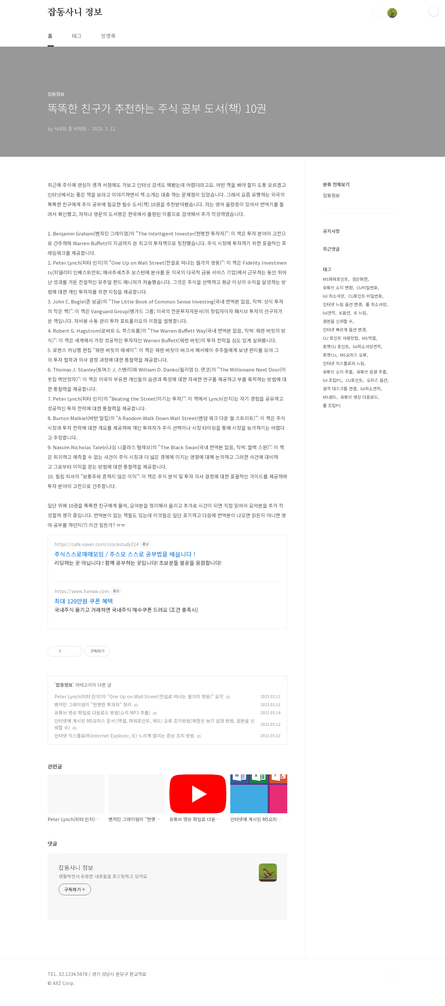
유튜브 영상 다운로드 (359, 397)
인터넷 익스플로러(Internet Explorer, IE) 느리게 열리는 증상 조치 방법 (124, 743)
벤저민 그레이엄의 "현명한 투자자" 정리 (92, 712)
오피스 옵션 (377, 380)
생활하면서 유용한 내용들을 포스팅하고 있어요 (103, 884)
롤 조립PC (332, 405)
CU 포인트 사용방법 (340, 338)
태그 (77, 36)
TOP (392, 984)
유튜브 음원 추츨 (371, 372)
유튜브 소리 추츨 (338, 372)
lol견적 (329, 313)
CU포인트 (354, 380)
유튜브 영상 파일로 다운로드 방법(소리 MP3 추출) (102, 720)
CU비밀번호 (367, 287)
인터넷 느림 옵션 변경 (342, 304)
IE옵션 (344, 313)
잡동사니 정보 (75, 12)
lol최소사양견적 (367, 346)
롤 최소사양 (376, 304)
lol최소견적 (370, 388)
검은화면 (360, 279)
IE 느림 (360, 313)
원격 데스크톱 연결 (340, 388)
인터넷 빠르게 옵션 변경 (344, 329)
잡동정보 (64, 692)
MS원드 (330, 397)
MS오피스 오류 (353, 355)
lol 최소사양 (333, 296)
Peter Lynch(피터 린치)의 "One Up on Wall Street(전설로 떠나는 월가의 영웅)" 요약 (138, 704)
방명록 (108, 36)
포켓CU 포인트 (336, 346)
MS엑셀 (369, 338)
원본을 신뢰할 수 (338, 321)
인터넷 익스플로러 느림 (343, 363)
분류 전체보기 (336, 184)
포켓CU (329, 355)
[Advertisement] (167, 591)
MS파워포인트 (335, 279)
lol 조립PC (332, 380)
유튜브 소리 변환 (338, 287)
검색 (377, 13)
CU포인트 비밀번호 (365, 296)
